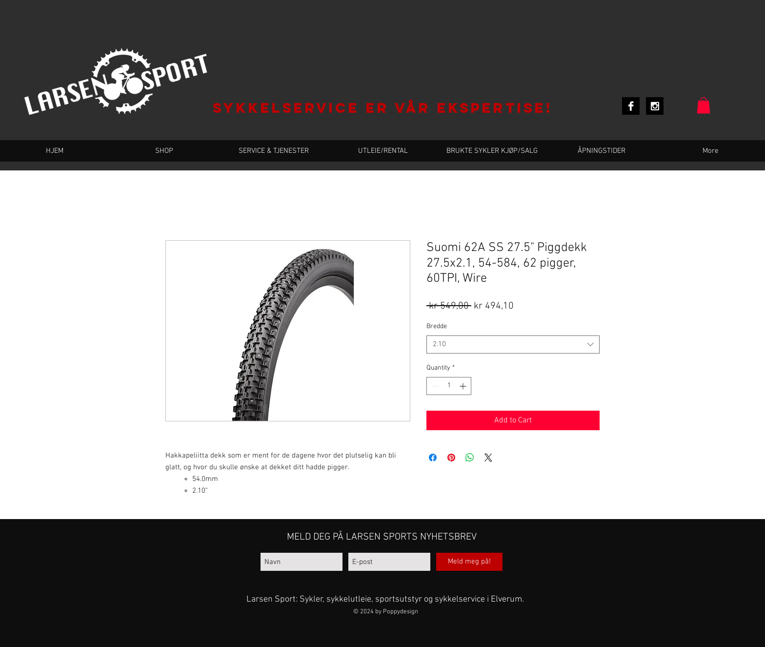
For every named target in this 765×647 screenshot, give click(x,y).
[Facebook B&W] (631, 106)
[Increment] (464, 386)
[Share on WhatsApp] (470, 457)
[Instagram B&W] (655, 106)
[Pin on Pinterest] (451, 457)
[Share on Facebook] (433, 457)
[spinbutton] (449, 386)
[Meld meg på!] (469, 562)
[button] (703, 105)
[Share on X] (488, 457)
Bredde (436, 326)
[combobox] (513, 344)
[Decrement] (434, 386)
